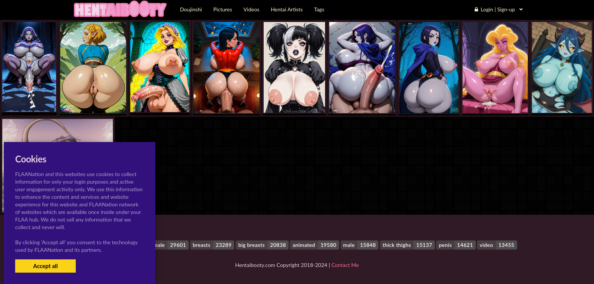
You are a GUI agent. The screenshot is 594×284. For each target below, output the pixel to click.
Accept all (45, 265)
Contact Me (345, 265)
